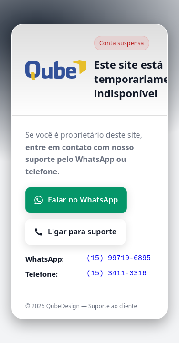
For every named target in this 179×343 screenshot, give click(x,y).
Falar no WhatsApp (76, 199)
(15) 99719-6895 (118, 258)
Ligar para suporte (75, 231)
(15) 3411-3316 (116, 274)
